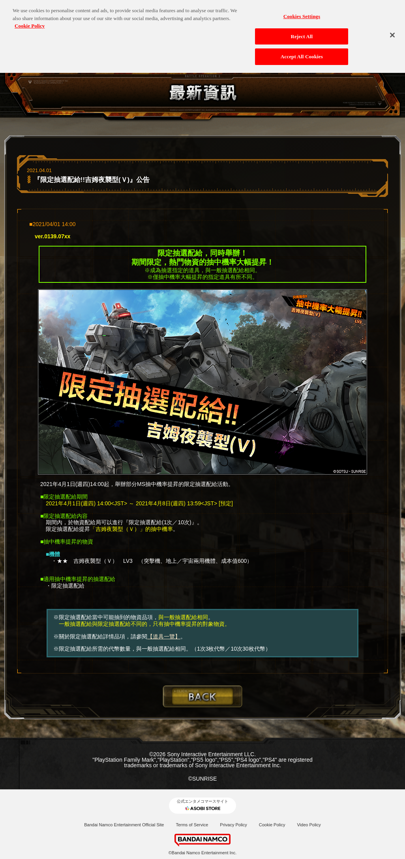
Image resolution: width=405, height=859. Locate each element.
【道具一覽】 (163, 636)
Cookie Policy (272, 824)
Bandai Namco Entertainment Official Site (124, 824)
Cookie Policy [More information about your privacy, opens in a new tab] (30, 22)
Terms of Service (192, 824)
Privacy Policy (233, 824)
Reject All (302, 33)
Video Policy (309, 824)
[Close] (392, 31)
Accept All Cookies (302, 53)
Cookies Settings (301, 13)
